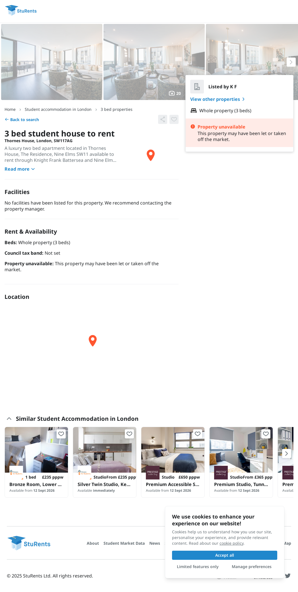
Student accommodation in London (58, 109)
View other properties (218, 99)
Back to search (22, 119)
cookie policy (231, 543)
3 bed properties (117, 109)
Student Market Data (124, 543)
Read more (20, 169)
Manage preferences (252, 566)
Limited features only (198, 566)
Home (10, 109)
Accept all (224, 555)
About (93, 543)
